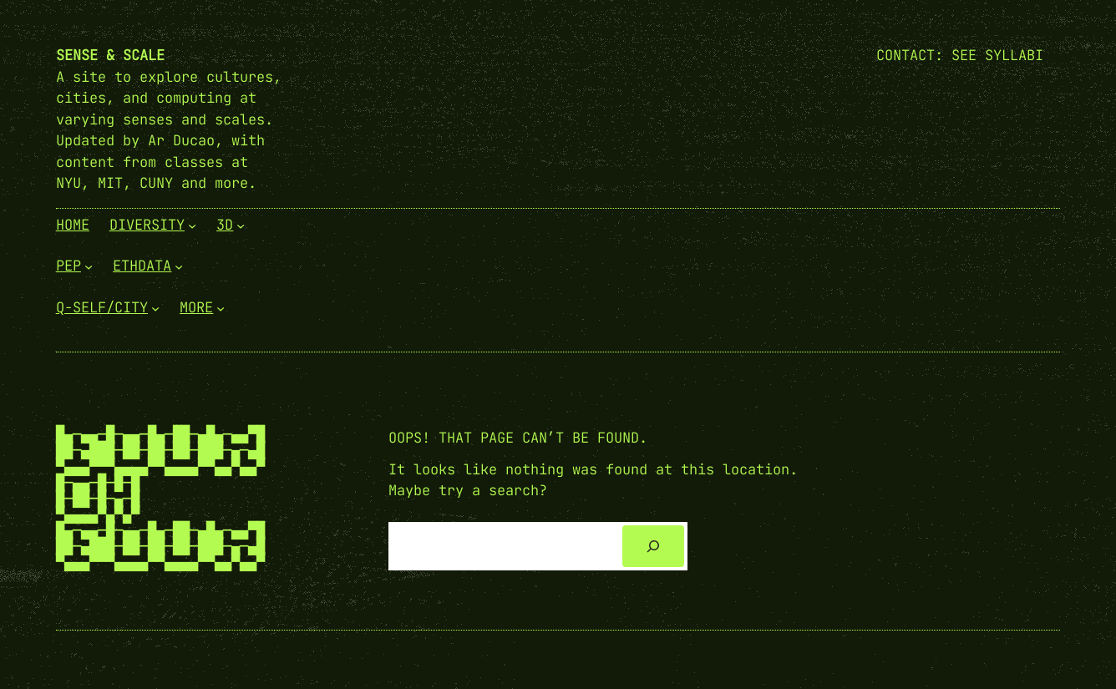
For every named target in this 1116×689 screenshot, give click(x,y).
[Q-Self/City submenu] (155, 307)
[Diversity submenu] (192, 224)
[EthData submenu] (179, 266)
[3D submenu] (240, 224)
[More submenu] (220, 307)
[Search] (652, 546)
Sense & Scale (110, 55)
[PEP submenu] (88, 266)
